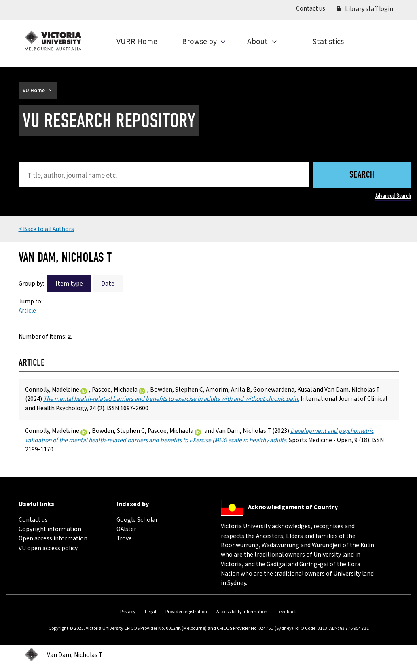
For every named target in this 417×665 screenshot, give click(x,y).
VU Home (34, 90)
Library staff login (365, 8)
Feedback (287, 611)
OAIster (126, 529)
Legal (150, 611)
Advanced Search (393, 195)
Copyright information (50, 529)
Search (362, 175)
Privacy (127, 611)
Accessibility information (241, 611)
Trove (124, 538)
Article (27, 310)
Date (107, 283)
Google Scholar (137, 519)
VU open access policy (48, 548)
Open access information (53, 538)
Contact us (313, 8)
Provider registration (186, 611)
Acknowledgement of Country (293, 507)
